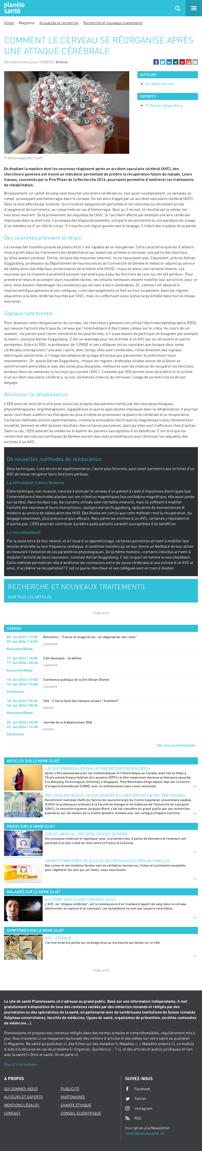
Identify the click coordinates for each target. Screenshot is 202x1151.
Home (9, 22)
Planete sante (13, 8)
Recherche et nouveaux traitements (113, 22)
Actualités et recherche (58, 22)
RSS (133, 1118)
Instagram (138, 1108)
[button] (156, 62)
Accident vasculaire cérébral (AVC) (80, 899)
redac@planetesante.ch (144, 1133)
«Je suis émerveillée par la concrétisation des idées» (97, 768)
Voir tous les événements (176, 745)
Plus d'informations (20, 1064)
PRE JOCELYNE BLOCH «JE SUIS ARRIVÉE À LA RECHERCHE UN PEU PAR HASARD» (115, 795)
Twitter (135, 1098)
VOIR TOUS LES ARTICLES (30, 597)
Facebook (137, 1089)
